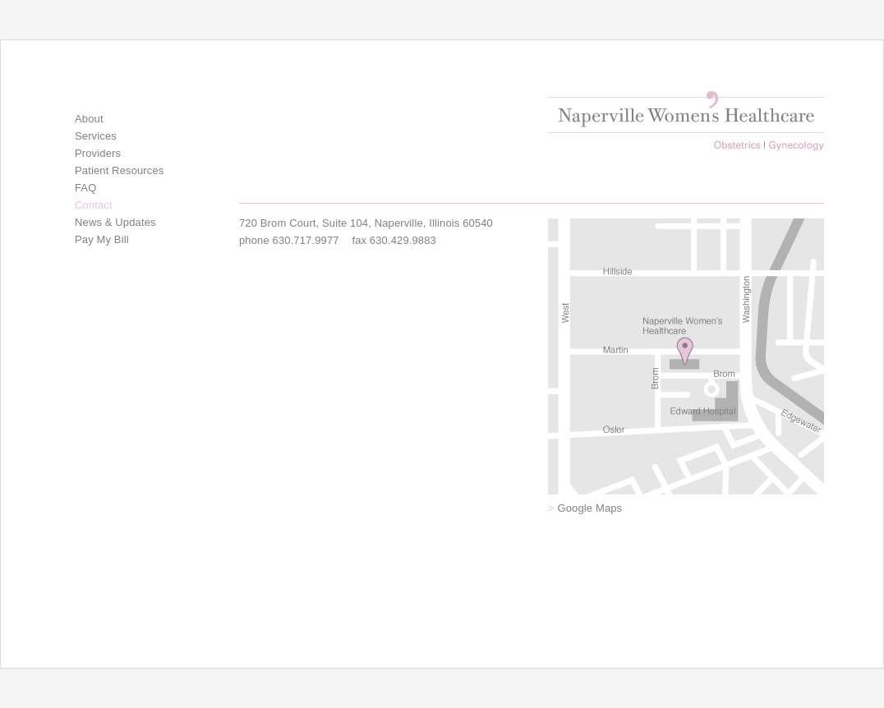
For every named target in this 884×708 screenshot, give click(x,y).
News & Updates (115, 222)
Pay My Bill (102, 239)
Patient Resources (119, 170)
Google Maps (585, 508)
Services (96, 136)
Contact (94, 205)
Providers (98, 153)
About (89, 119)
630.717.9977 (306, 240)
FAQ (85, 188)
